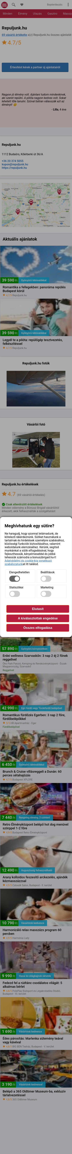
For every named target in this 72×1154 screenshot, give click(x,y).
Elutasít (37, 609)
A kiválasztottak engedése (38, 618)
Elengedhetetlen (19, 572)
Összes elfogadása (37, 627)
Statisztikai (16, 587)
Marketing (47, 587)
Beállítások (48, 572)
